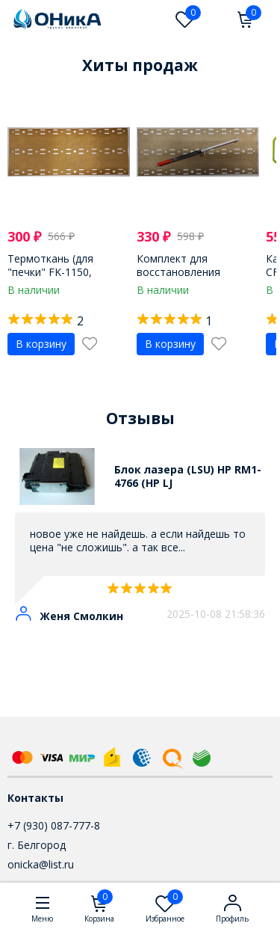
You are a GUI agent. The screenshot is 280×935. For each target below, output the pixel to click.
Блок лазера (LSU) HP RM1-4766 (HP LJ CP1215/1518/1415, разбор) (187, 476)
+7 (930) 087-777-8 (53, 825)
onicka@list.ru (40, 864)
